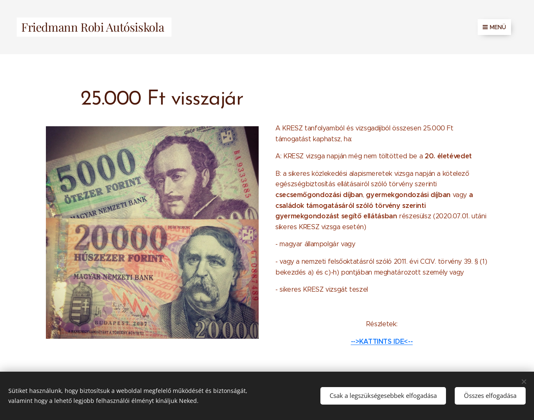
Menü (494, 27)
